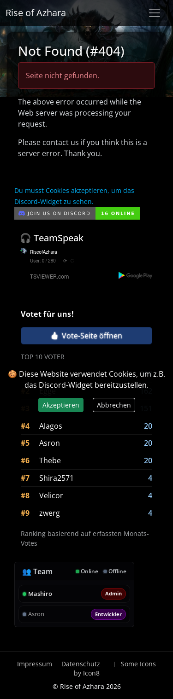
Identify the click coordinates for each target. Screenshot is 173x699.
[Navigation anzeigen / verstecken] (154, 13)
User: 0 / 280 (43, 261)
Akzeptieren (60, 405)
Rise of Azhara (36, 12)
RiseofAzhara (43, 252)
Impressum (34, 663)
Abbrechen (114, 405)
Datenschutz (80, 663)
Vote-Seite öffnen (86, 336)
